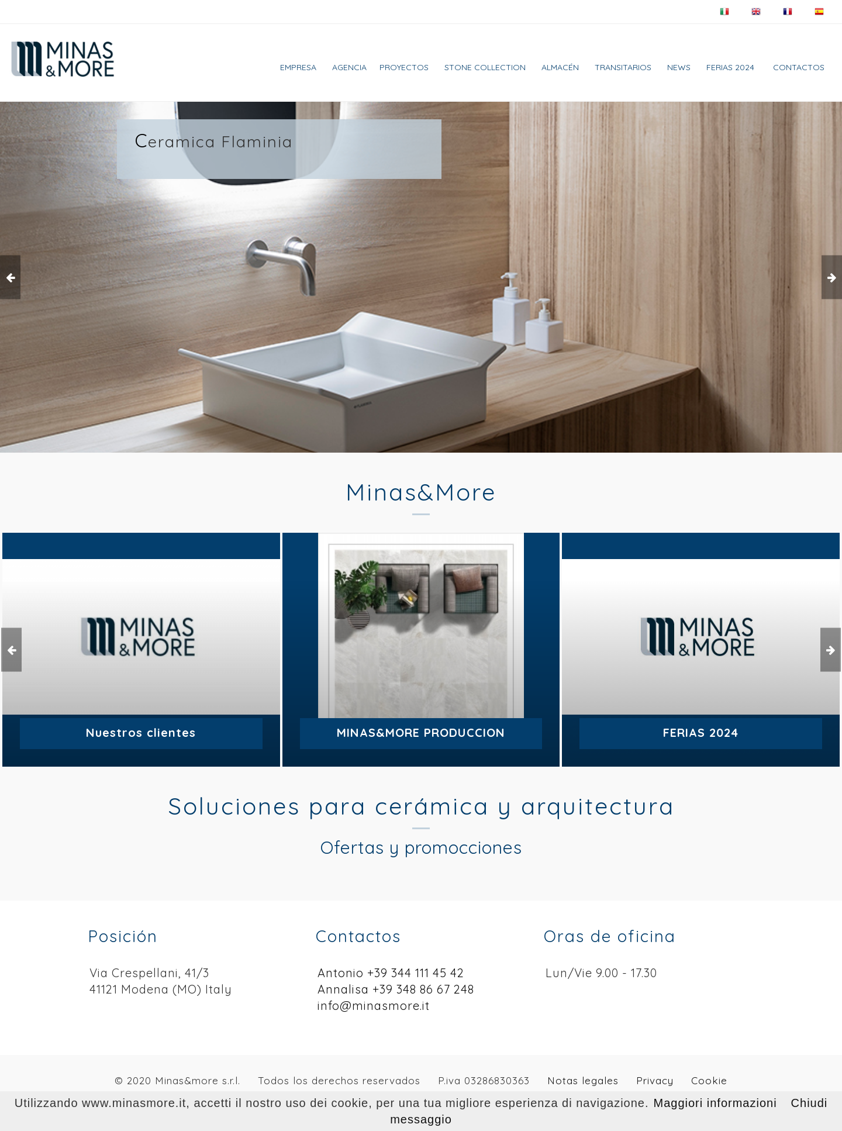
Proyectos (404, 67)
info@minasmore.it (374, 1005)
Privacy (655, 1080)
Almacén (560, 67)
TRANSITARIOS (623, 67)
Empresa (298, 67)
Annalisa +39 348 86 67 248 (396, 989)
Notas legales (583, 1080)
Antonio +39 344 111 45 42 (391, 973)
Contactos (798, 67)
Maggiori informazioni (715, 1102)
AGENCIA (349, 67)
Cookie (709, 1080)
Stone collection (485, 67)
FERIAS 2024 (730, 67)
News (679, 67)
